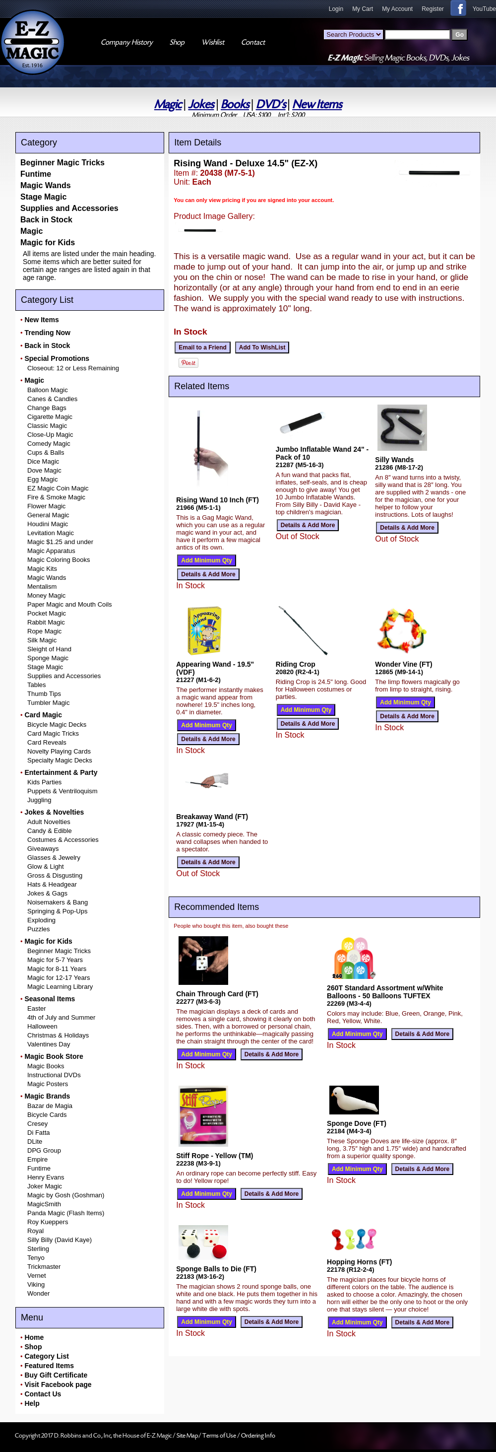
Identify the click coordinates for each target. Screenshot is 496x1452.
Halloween (42, 1026)
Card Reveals (46, 742)
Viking (36, 1284)
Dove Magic (44, 470)
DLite (34, 1141)
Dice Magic (43, 461)
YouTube (484, 8)
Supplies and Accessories (69, 208)
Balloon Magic (47, 390)
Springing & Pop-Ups (57, 911)
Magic (168, 104)
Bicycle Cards (46, 1114)
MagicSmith (44, 1204)
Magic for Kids (47, 242)
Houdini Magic (47, 524)
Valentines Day (48, 1044)
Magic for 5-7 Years (55, 960)
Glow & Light (45, 866)
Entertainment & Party (60, 772)
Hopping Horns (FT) (359, 1262)
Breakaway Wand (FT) (212, 817)
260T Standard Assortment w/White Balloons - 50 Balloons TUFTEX (385, 992)
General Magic (48, 515)
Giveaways (43, 848)
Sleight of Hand (49, 649)
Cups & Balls (45, 452)
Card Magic (43, 715)
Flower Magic (46, 506)
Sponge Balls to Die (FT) (216, 1269)
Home (34, 1337)
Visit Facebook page (57, 1384)
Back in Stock (46, 219)
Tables (36, 685)
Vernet (36, 1275)
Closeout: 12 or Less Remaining (73, 368)
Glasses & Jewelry (53, 857)
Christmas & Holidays (58, 1035)
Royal (35, 1231)
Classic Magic (47, 425)
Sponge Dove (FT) (356, 1123)
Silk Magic (42, 640)
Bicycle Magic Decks (56, 724)
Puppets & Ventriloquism (62, 791)
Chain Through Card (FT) (217, 994)
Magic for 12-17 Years (58, 977)
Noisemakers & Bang (57, 902)
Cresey (37, 1123)
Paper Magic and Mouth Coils (69, 604)
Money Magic (46, 595)
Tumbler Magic (48, 702)
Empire (37, 1159)
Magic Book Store (53, 1056)
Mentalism (42, 586)
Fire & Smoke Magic (56, 497)
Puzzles (38, 929)
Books (235, 104)
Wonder (38, 1293)
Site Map (187, 1435)
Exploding (41, 920)
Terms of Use (219, 1435)
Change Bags (46, 408)
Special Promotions (56, 358)
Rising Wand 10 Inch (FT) (217, 500)
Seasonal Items (49, 999)
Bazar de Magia (49, 1105)
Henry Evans (45, 1177)
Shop (33, 1347)
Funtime (35, 174)
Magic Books (45, 1066)
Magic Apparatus (51, 550)
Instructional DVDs (54, 1075)
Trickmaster (44, 1266)
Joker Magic (44, 1186)
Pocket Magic (46, 613)
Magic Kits (42, 568)
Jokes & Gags (47, 893)
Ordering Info (258, 1435)
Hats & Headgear (52, 884)
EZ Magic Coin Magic (58, 488)
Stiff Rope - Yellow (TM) (214, 1156)
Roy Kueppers (47, 1222)
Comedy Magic (48, 443)
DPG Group (44, 1150)
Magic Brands (47, 1096)
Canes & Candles (52, 399)
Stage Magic (43, 197)
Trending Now (47, 333)
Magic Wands (45, 185)
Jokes (201, 104)
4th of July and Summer (61, 1017)
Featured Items (49, 1366)
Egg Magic (42, 479)
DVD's (271, 104)
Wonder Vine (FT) (403, 664)
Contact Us (42, 1394)
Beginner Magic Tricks (62, 162)
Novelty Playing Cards (59, 751)
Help (31, 1403)
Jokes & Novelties (54, 812)
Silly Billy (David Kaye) (59, 1240)
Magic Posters (47, 1084)
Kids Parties (44, 782)
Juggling (39, 800)
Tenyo (36, 1257)
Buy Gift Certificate (55, 1375)
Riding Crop (295, 664)
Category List (46, 1356)
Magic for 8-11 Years (56, 968)
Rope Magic (44, 631)
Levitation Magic (50, 533)
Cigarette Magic (49, 416)
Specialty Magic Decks (59, 760)
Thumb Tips (44, 693)
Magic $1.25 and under (60, 542)
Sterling (38, 1248)
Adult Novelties (48, 822)
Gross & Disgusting (54, 875)
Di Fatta (38, 1132)
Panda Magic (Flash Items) (65, 1213)
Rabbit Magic (46, 622)
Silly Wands (394, 460)
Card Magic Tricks (53, 733)
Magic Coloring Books (58, 559)
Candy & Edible (49, 830)
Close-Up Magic (50, 434)
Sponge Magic (47, 658)
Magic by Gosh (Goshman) (65, 1195)
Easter (36, 1008)
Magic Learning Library (60, 986)
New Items (317, 104)
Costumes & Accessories (63, 839)
